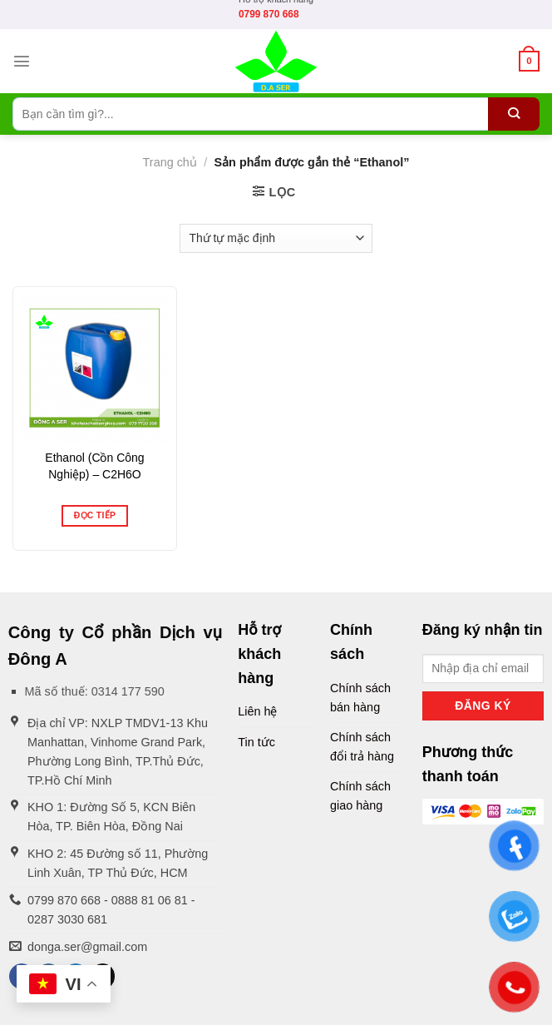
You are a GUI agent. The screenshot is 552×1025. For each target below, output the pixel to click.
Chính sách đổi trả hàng (362, 746)
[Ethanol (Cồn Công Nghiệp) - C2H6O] (95, 368)
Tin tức (256, 742)
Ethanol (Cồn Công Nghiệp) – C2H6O (94, 466)
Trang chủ (170, 162)
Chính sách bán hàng (360, 697)
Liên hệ (257, 711)
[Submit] (514, 114)
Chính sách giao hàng (360, 796)
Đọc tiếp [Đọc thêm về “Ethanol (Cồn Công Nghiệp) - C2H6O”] (95, 515)
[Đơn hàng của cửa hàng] (276, 238)
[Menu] (21, 61)
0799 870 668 (269, 14)
